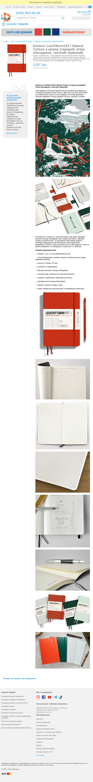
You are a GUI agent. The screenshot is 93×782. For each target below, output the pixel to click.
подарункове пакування (75, 7)
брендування (61, 7)
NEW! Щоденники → (46, 2)
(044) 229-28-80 (51, 763)
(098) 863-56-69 (28, 13)
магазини (39, 7)
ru (86, 7)
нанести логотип (49, 7)
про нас (8, 7)
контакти (30, 7)
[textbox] (39, 17)
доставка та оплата (19, 7)
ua (90, 7)
